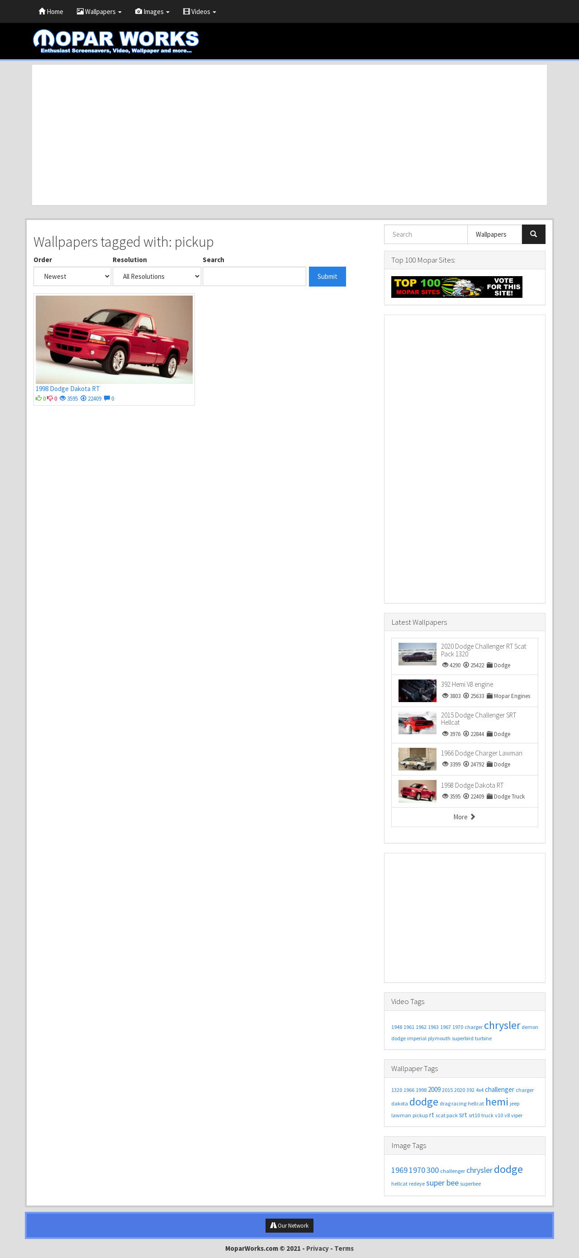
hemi (496, 1102)
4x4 (480, 1089)
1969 (399, 1170)
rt (431, 1114)
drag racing (453, 1103)
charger (474, 1027)
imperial (417, 1038)
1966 (408, 1089)
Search (213, 259)
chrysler (502, 1025)
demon (530, 1027)
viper (516, 1115)
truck (487, 1115)
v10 (499, 1115)
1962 (421, 1027)
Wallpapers (99, 11)
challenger (499, 1089)
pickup (420, 1115)
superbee (470, 1183)
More (464, 817)
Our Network (289, 1225)
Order (42, 259)
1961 (408, 1027)
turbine (483, 1038)
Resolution (130, 259)
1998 (421, 1089)
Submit (327, 276)
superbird (463, 1038)
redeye (417, 1183)
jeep (514, 1103)
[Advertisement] (289, 135)
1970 (457, 1027)
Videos (199, 11)
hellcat (476, 1103)
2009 (434, 1089)
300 (433, 1170)
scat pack (447, 1115)
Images (152, 11)
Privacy (317, 1248)
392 (470, 1089)
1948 (396, 1027)
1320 (396, 1089)
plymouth (439, 1038)
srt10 (474, 1115)
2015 (447, 1089)
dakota (399, 1103)
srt (463, 1114)
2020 (459, 1089)
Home (50, 11)
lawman (401, 1115)
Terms (344, 1248)
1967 (445, 1027)
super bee (442, 1182)
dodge (398, 1038)
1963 (433, 1027)
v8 (507, 1115)
